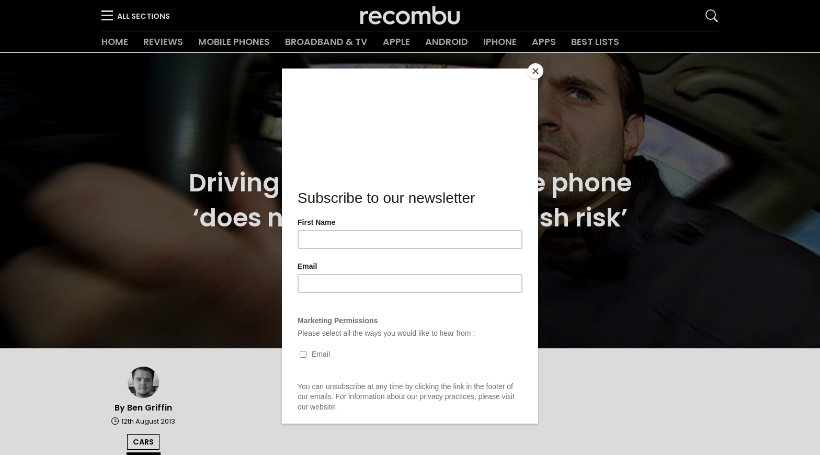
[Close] (535, 71)
